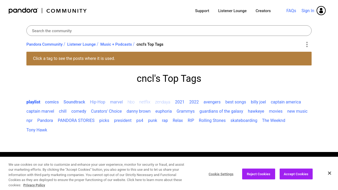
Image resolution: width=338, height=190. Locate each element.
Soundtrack (74, 101)
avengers (212, 101)
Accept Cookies (296, 176)
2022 (194, 101)
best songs (236, 101)
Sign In (308, 10)
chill (63, 111)
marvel (116, 101)
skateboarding (244, 120)
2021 (180, 101)
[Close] (329, 175)
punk (152, 120)
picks (104, 120)
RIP (191, 120)
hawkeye (256, 111)
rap (165, 120)
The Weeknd (273, 120)
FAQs (291, 10)
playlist (33, 101)
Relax (178, 120)
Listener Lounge (232, 10)
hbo (131, 101)
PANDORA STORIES (76, 120)
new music (297, 111)
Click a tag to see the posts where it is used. (74, 58)
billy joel (258, 101)
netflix (145, 101)
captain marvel (40, 111)
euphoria (163, 111)
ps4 (139, 120)
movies (276, 111)
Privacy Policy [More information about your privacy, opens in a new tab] (34, 187)
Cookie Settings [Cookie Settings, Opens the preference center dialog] (221, 176)
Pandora (45, 120)
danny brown (138, 111)
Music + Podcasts (116, 44)
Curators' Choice (106, 111)
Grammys (186, 111)
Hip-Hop (97, 101)
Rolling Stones (212, 120)
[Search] (169, 30)
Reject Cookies (258, 176)
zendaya (162, 101)
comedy (78, 111)
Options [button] (307, 45)
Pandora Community (48, 11)
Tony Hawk (36, 129)
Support (202, 10)
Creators (263, 10)
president (123, 120)
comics (52, 101)
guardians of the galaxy (221, 111)
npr (29, 120)
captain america (286, 101)
